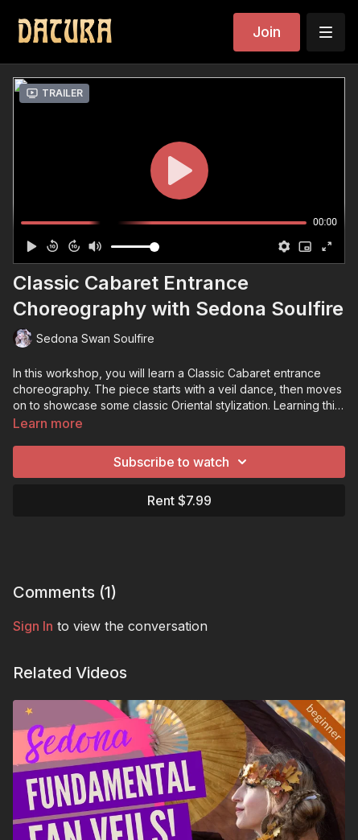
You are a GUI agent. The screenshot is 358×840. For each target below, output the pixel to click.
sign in (33, 626)
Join (267, 31)
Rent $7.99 (179, 500)
